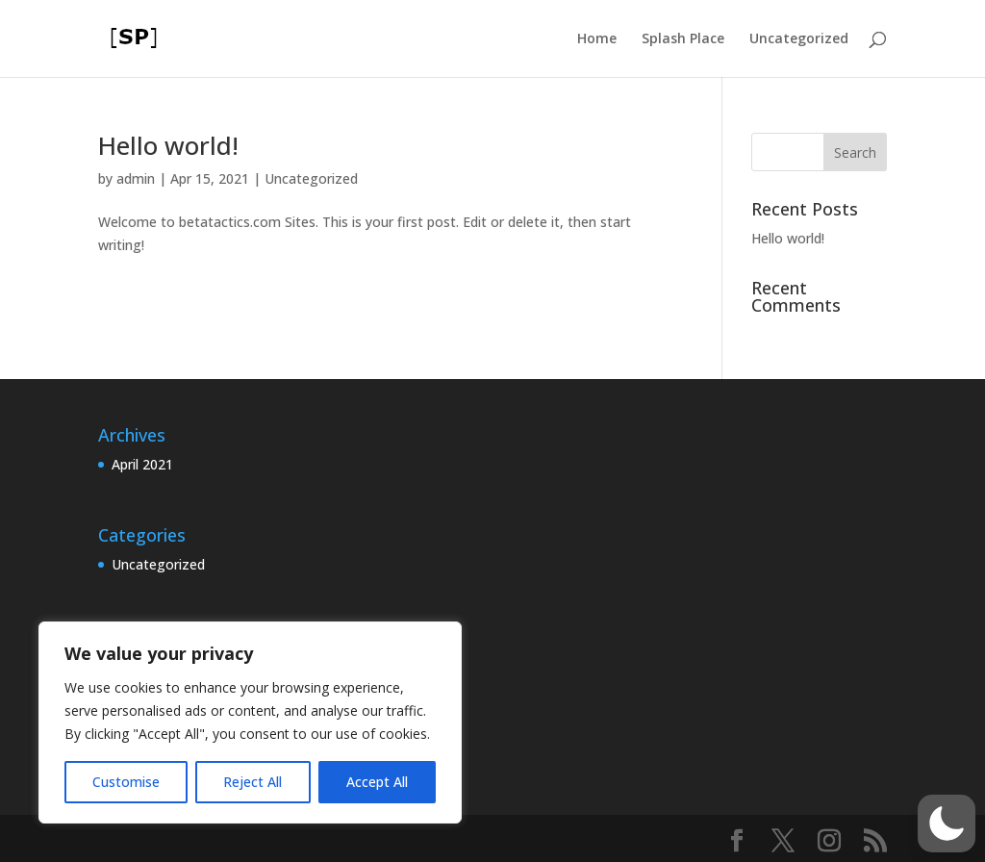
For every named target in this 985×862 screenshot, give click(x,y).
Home (597, 39)
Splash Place (683, 39)
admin (135, 178)
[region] (250, 722)
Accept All (377, 782)
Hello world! (168, 145)
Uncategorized (798, 39)
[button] (946, 823)
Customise (126, 782)
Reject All (252, 782)
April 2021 (142, 464)
